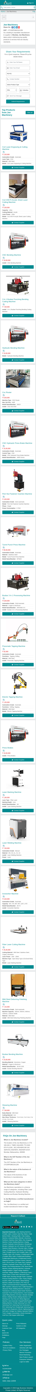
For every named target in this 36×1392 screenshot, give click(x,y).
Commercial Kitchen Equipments (17, 1284)
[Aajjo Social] (21, 1226)
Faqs (3, 1337)
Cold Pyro (5, 1315)
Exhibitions (5, 1335)
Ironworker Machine (10, 894)
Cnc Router (7, 392)
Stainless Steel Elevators (9, 1248)
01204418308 (6, 1368)
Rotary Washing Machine (16, 1268)
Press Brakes (7, 748)
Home (3, 11)
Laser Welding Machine (11, 843)
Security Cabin (22, 1248)
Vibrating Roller (16, 1236)
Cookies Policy (7, 1345)
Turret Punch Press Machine (13, 545)
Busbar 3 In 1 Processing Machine (16, 595)
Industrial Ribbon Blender (16, 1238)
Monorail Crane (24, 1274)
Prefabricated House (25, 1258)
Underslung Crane (25, 1272)
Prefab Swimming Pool (20, 1303)
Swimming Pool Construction (21, 1305)
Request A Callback (18, 1216)
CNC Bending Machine (11, 255)
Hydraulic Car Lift (13, 1246)
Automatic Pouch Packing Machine (12, 1293)
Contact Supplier (18, 167)
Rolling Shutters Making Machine (18, 1297)
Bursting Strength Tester (18, 1276)
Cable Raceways (27, 1287)
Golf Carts (5, 1311)
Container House (20, 1260)
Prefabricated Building (23, 1256)
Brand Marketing (25, 1355)
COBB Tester (6, 1276)
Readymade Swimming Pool (24, 1307)
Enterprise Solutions (26, 1359)
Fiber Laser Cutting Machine (13, 944)
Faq (34, 11)
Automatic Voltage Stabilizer (10, 1272)
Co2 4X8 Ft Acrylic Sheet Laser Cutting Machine (15, 201)
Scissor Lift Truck (25, 1246)
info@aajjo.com (7, 1375)
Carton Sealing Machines (16, 1242)
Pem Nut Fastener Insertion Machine (17, 494)
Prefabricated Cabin (28, 1254)
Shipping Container (8, 1260)
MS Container (16, 1254)
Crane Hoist (15, 1274)
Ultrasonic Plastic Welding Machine (12, 1289)
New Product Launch (26, 1357)
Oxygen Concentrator (13, 1313)
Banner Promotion (25, 1352)
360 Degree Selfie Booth (16, 1315)
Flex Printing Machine (13, 1266)
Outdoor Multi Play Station (20, 1234)
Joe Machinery (12, 11)
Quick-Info (5, 1333)
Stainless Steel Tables (15, 1240)
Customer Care (7, 1328)
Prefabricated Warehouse (9, 1258)
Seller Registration (25, 1345)
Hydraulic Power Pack (15, 1264)
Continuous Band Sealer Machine (21, 1291)
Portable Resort (11, 1252)
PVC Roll (23, 1282)
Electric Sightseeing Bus (25, 1309)
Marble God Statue (14, 1282)
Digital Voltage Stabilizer (21, 1270)
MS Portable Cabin (22, 1252)
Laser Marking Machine (11, 792)
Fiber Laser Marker (14, 1280)
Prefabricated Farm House (15, 1250)
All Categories (20, 1328)
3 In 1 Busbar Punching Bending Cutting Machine (15, 300)
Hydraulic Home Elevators (16, 1244)
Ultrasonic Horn (16, 1287)
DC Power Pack (20, 1262)
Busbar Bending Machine (12, 1054)
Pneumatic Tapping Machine (13, 646)
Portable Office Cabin (9, 1256)
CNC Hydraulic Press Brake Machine (17, 443)
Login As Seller (24, 1362)
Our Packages (24, 1350)
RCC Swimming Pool (8, 1307)
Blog (3, 1330)
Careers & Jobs (21, 1326)
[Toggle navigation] (33, 17)
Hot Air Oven (10, 1262)
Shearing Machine (9, 1105)
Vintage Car (13, 1311)
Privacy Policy (7, 1350)
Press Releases (21, 1323)
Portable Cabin (6, 1234)
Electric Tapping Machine (12, 697)
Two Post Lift (14, 1299)
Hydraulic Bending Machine (13, 348)
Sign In (30, 3)
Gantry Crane (6, 1274)
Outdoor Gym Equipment (9, 1309)
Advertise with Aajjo (26, 1348)
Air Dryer (19, 1295)
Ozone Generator (26, 1313)
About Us (5, 1323)
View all (29, 112)
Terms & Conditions (9, 1348)
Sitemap (4, 1326)
